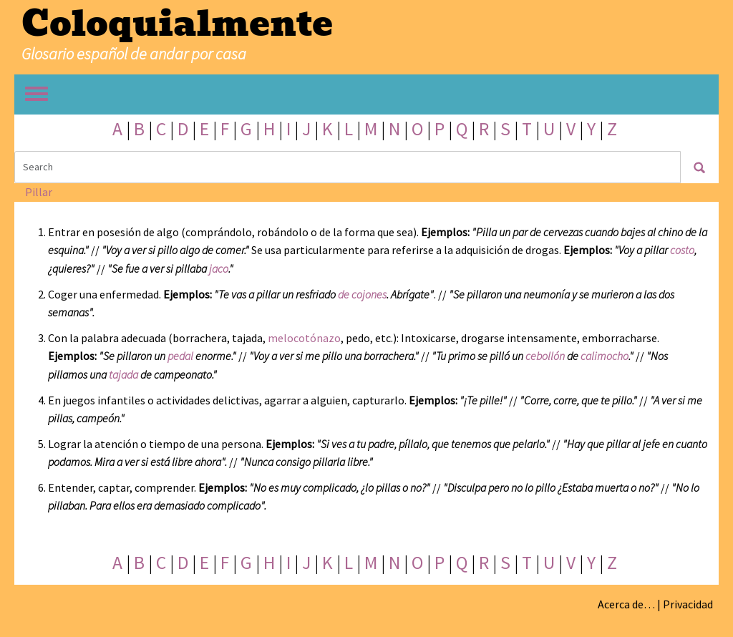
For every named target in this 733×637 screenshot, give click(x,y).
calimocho (604, 356)
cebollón (545, 356)
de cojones (362, 294)
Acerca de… (626, 604)
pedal (180, 356)
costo (682, 250)
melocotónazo (304, 338)
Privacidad (688, 604)
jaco (218, 268)
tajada (123, 374)
